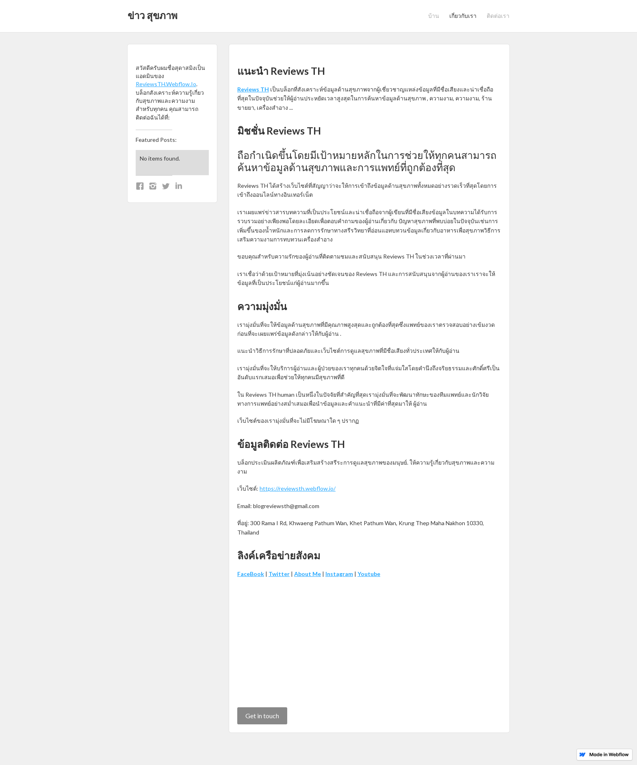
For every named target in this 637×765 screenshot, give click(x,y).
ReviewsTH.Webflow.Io (166, 83)
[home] (153, 13)
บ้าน (433, 15)
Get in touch (262, 715)
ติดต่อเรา (498, 15)
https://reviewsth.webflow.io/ (298, 488)
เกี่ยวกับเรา (463, 15)
